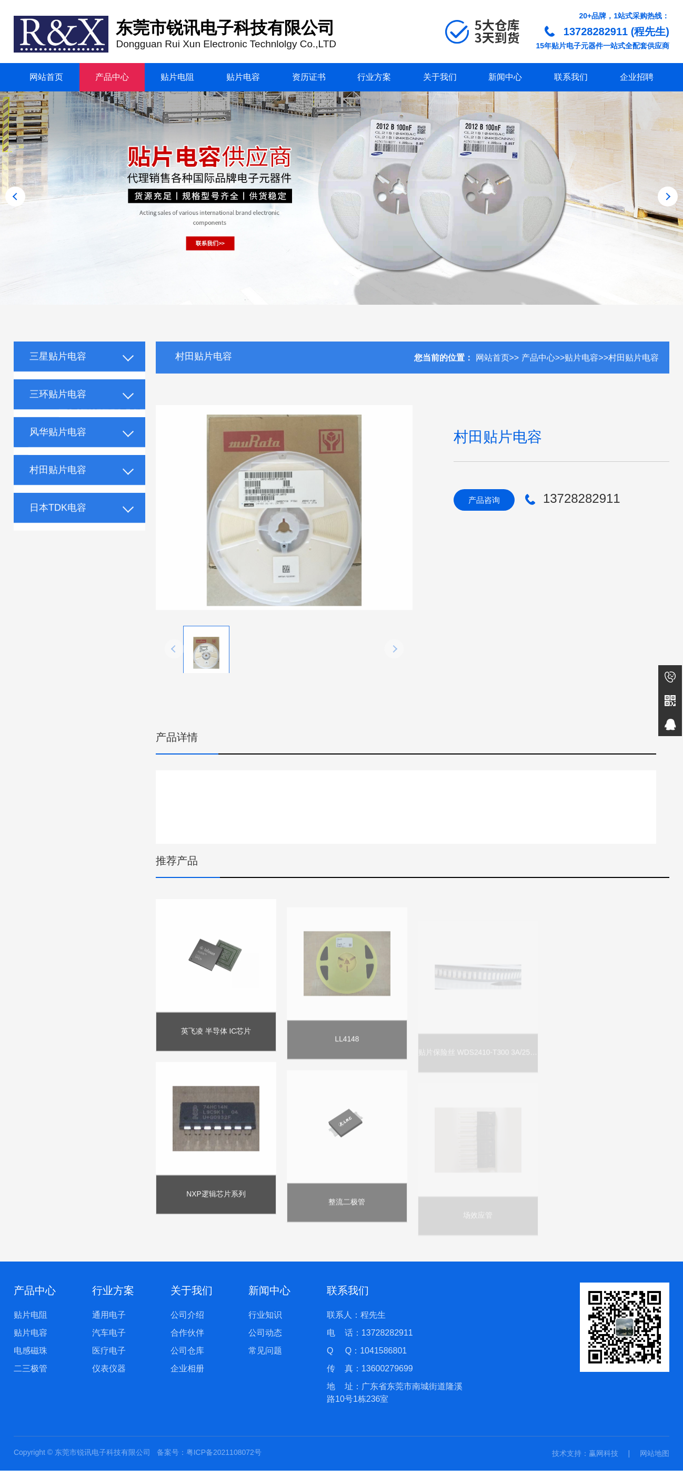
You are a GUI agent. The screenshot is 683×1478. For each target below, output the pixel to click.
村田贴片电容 (57, 486)
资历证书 (309, 77)
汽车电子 (109, 1340)
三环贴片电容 (57, 411)
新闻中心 (505, 77)
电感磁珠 (30, 1357)
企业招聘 (637, 77)
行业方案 (374, 77)
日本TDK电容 (57, 524)
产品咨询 (486, 500)
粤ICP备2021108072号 (224, 1459)
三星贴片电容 (57, 373)
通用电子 (109, 1322)
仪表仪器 (109, 1375)
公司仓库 (187, 1357)
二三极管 (30, 1375)
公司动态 (265, 1340)
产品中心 (112, 77)
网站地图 (654, 1460)
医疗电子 (109, 1357)
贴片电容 (243, 77)
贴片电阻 (177, 77)
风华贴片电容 (57, 448)
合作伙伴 (187, 1340)
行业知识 (265, 1322)
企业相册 (187, 1375)
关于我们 (440, 77)
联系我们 (571, 77)
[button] (325, 282)
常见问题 (265, 1357)
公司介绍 (187, 1322)
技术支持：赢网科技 (585, 1460)
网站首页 (46, 77)
